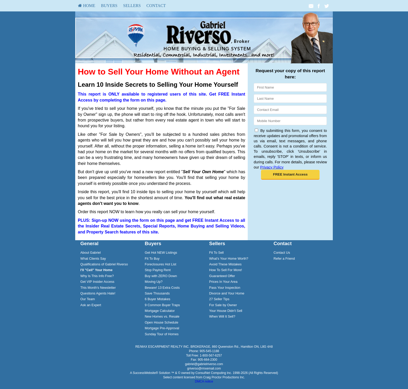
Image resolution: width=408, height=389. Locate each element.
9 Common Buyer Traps (162, 305)
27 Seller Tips (219, 299)
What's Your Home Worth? (228, 258)
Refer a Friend (284, 258)
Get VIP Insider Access (97, 282)
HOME (86, 5)
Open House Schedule (161, 322)
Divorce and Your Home (226, 293)
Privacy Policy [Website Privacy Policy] (272, 167)
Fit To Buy (152, 258)
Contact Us (281, 252)
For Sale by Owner (223, 305)
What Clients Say (93, 258)
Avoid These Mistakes (225, 264)
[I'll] (96, 270)
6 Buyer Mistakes (157, 299)
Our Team (87, 299)
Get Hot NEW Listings (161, 252)
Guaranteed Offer (222, 276)
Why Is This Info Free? (97, 276)
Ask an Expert (90, 305)
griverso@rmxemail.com (204, 368)
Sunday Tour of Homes (161, 334)
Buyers (109, 5)
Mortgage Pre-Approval (162, 328)
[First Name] (290, 87)
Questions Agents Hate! (97, 293)
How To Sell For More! (225, 270)
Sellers (132, 5)
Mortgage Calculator (160, 311)
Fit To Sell (216, 252)
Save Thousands (157, 293)
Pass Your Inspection (224, 288)
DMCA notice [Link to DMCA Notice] (204, 381)
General (89, 243)
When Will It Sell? (222, 316)
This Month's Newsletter (98, 288)
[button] (290, 175)
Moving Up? (153, 282)
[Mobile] (290, 121)
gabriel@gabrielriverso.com (204, 364)
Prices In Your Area (223, 282)
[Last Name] (290, 98)
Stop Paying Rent (158, 270)
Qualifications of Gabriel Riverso (104, 264)
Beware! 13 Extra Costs (162, 288)
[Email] (290, 109)
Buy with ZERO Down (161, 276)
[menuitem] (86, 5)
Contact (156, 5)
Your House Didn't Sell (225, 311)
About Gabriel (90, 252)
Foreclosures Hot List (160, 264)
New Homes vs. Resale (162, 316)
